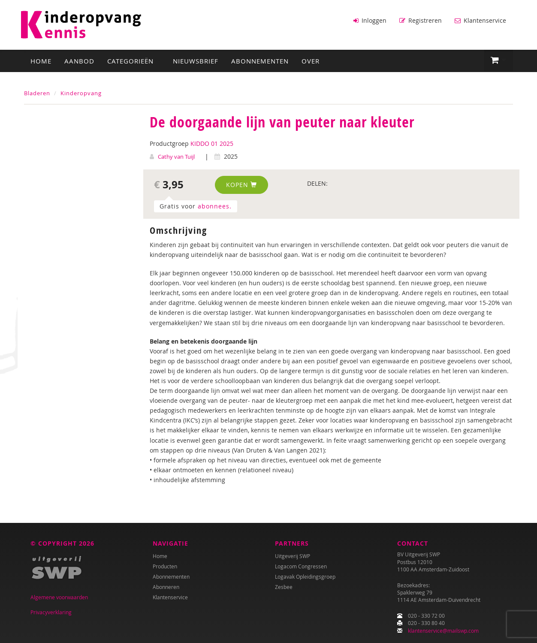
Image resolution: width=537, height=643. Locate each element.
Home (40, 60)
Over (311, 60)
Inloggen (369, 20)
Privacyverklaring (51, 612)
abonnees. (215, 205)
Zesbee (284, 586)
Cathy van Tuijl (176, 156)
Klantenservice (480, 20)
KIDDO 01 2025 (211, 143)
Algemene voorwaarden (59, 597)
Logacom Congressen (301, 566)
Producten (165, 566)
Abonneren (166, 586)
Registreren (420, 20)
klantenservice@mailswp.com (443, 630)
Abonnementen (260, 60)
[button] (498, 60)
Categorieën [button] (133, 60)
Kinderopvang (81, 93)
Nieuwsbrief (195, 60)
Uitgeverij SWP (292, 555)
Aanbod (79, 60)
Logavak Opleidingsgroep (305, 576)
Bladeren (37, 93)
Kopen (241, 184)
